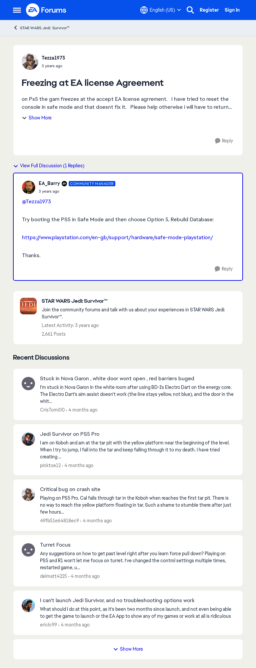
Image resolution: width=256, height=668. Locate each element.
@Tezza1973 (36, 201)
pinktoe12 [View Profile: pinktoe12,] (50, 465)
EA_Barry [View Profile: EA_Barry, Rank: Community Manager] (49, 183)
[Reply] (224, 140)
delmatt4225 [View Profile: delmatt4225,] (53, 576)
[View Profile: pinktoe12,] (28, 439)
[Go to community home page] (46, 10)
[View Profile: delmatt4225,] (28, 550)
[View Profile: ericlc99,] (28, 605)
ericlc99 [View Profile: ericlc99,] (48, 625)
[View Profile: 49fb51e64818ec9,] (28, 494)
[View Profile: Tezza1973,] (30, 61)
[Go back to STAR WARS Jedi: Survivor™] (139, 301)
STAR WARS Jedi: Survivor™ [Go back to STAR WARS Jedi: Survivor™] (41, 28)
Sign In (232, 10)
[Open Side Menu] (17, 10)
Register (209, 10)
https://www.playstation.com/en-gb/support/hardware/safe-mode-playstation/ (117, 237)
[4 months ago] (81, 410)
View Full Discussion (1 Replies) (48, 166)
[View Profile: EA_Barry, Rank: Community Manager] (28, 187)
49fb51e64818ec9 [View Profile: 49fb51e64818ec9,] (59, 521)
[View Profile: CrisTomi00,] (28, 383)
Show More (37, 118)
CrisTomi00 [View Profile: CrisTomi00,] (52, 410)
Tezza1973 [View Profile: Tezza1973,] (53, 58)
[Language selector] (160, 10)
